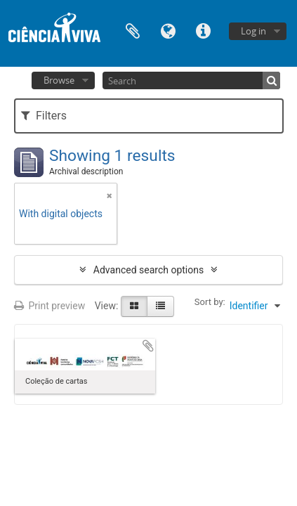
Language (167, 30)
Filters (44, 115)
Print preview (49, 305)
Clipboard (132, 30)
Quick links (202, 30)
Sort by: (209, 302)
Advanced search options (148, 269)
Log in (253, 31)
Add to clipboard (148, 346)
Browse (59, 80)
